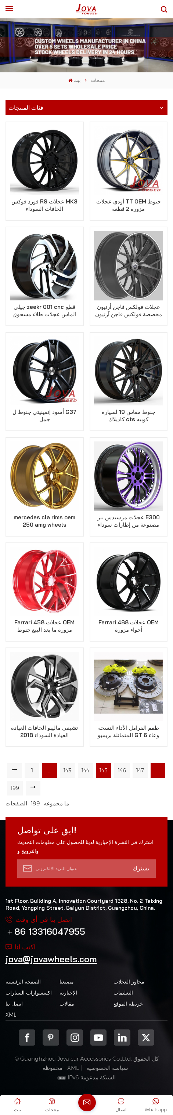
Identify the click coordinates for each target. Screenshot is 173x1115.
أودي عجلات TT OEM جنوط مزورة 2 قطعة (128, 205)
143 (67, 770)
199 (15, 788)
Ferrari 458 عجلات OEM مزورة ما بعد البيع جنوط (44, 626)
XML (11, 1014)
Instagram (74, 1037)
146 (122, 770)
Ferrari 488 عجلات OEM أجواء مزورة (128, 626)
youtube (98, 1037)
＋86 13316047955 (45, 931)
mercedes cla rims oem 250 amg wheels (44, 521)
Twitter (146, 1037)
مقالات (67, 1003)
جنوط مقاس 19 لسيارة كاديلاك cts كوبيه (128, 415)
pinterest (51, 1037)
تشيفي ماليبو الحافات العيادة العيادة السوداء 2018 (44, 731)
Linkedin (122, 1037)
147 (140, 770)
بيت (74, 80)
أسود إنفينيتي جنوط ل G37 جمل (44, 415)
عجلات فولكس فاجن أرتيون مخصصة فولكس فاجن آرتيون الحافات (128, 310)
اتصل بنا (14, 1003)
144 (85, 770)
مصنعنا (67, 981)
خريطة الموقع (128, 1003)
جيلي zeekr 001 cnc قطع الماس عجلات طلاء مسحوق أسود (44, 310)
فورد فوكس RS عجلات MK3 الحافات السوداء (44, 205)
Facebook (27, 1037)
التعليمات (123, 992)
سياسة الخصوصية (107, 1067)
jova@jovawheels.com (51, 958)
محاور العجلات (128, 981)
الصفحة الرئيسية (23, 981)
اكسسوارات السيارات (29, 992)
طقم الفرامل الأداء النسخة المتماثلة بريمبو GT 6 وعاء (128, 731)
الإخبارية (68, 992)
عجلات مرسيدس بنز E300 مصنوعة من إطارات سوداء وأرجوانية (128, 521)
